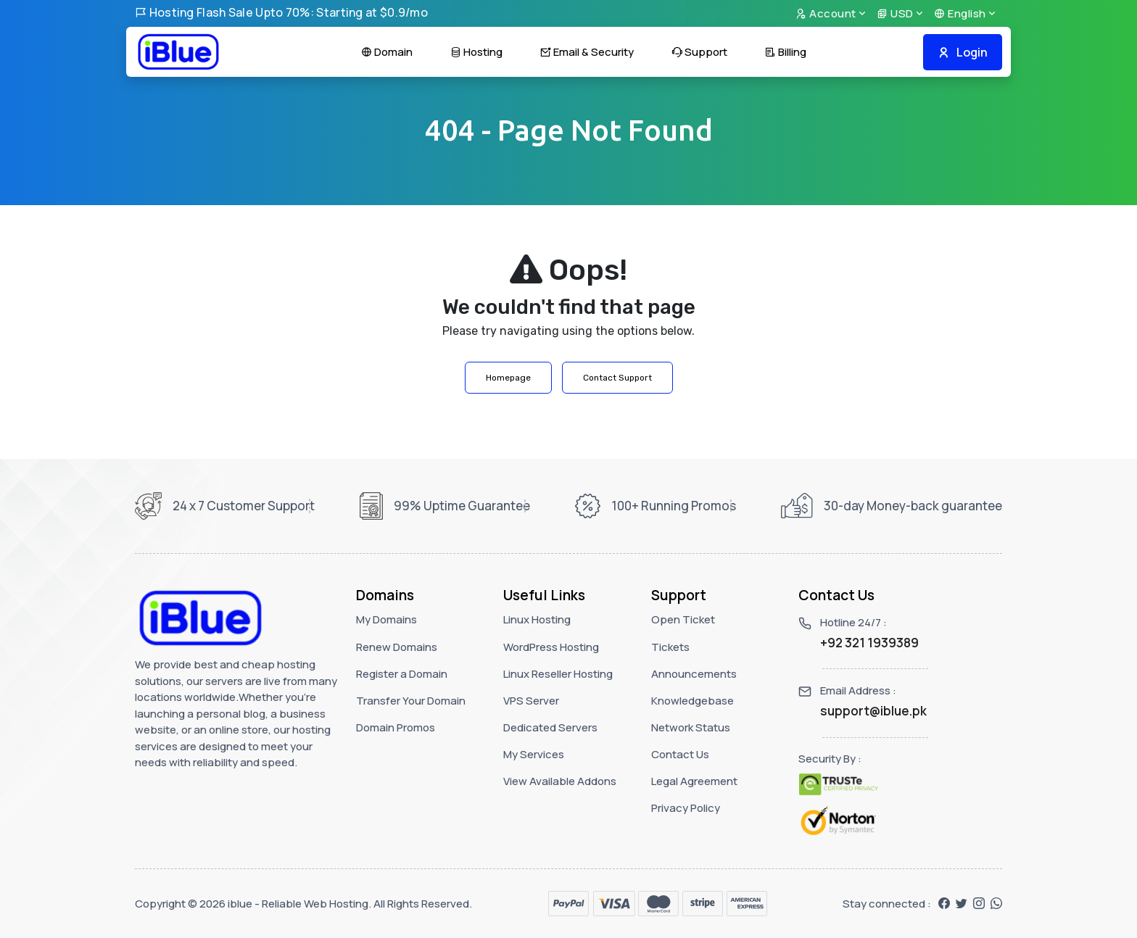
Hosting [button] (476, 51)
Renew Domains (396, 647)
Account (825, 13)
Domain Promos (395, 727)
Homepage (508, 378)
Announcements (694, 673)
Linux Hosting (537, 619)
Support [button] (699, 51)
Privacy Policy (685, 807)
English (960, 13)
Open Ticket (683, 619)
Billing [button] (785, 51)
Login (963, 52)
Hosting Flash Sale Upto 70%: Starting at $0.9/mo (281, 12)
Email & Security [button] (587, 51)
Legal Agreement (694, 781)
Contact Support (617, 378)
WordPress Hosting (551, 647)
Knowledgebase (692, 700)
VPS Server (531, 700)
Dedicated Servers (550, 727)
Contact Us (680, 754)
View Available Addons (559, 781)
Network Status (690, 727)
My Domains (386, 619)
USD (895, 13)
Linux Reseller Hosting (558, 673)
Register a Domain (401, 673)
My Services (533, 754)
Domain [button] (387, 51)
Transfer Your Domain (411, 700)
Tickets (670, 647)
